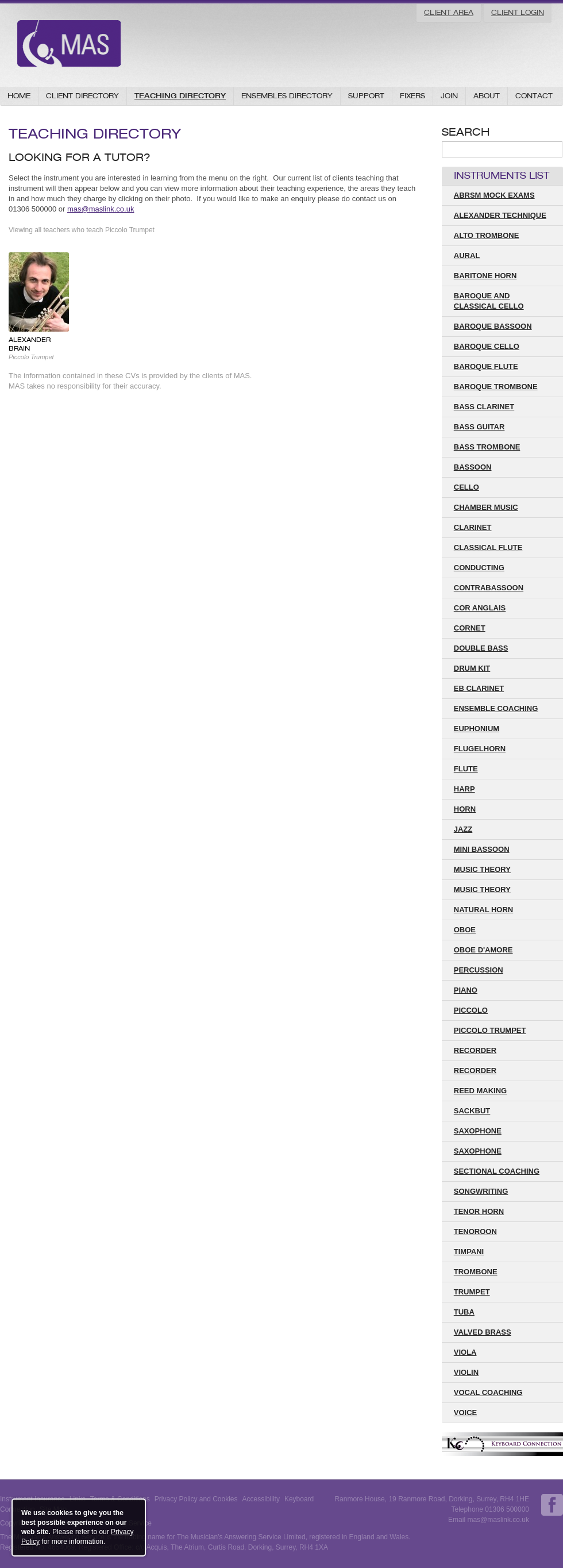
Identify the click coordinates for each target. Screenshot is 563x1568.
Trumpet (472, 1292)
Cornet (469, 628)
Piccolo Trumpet (490, 1030)
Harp (464, 789)
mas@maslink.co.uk (100, 209)
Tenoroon (475, 1231)
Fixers (412, 95)
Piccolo (471, 1010)
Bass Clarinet (484, 406)
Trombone (476, 1271)
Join (449, 95)
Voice (465, 1412)
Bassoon (473, 467)
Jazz (463, 829)
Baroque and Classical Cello (489, 300)
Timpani (469, 1251)
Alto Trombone (486, 235)
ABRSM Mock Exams (494, 195)
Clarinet (473, 527)
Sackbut (472, 1110)
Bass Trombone (487, 447)
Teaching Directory (180, 95)
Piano (465, 990)
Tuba (464, 1312)
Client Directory (82, 95)
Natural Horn (484, 909)
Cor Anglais (480, 608)
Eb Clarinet (479, 688)
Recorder (475, 1070)
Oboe (465, 929)
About (486, 95)
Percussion (478, 970)
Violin (466, 1372)
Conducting (479, 567)
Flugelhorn (480, 748)
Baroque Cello (486, 346)
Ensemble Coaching (496, 708)
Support (366, 95)
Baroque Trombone (496, 386)
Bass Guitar (479, 426)
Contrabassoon (488, 587)
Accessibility (261, 1499)
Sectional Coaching (496, 1171)
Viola (465, 1352)
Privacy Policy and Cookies (196, 1499)
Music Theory (482, 869)
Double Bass (481, 648)
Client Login (517, 12)
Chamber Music (486, 507)
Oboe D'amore (483, 950)
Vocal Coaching (488, 1392)
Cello (466, 487)
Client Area (448, 12)
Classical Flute (488, 547)
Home (18, 95)
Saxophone (478, 1151)
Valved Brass (482, 1332)
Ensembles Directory (287, 95)
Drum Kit (472, 668)
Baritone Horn (485, 275)
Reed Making (480, 1090)
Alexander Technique (500, 215)
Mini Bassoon (482, 849)
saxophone (478, 1131)
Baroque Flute (486, 366)
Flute (466, 768)
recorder (475, 1050)
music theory (482, 889)
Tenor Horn (479, 1211)
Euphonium (476, 728)
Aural (467, 255)
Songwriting (481, 1191)
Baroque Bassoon (493, 326)
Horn (465, 809)
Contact (534, 95)
